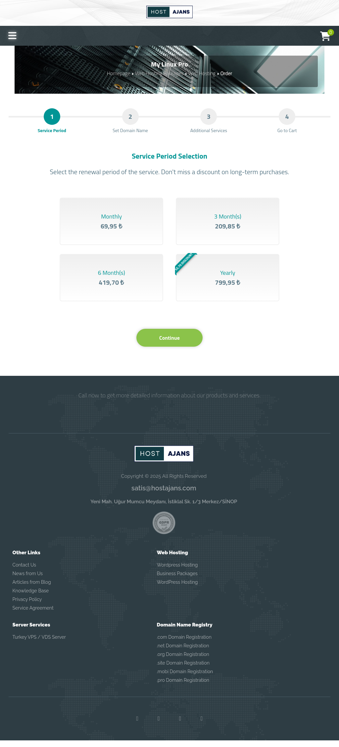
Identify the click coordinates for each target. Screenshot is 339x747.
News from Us (28, 579)
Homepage (119, 73)
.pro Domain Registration (183, 686)
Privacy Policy (27, 605)
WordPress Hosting (177, 588)
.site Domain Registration (183, 669)
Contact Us (24, 571)
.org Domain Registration (183, 660)
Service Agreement (33, 614)
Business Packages (177, 579)
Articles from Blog (32, 588)
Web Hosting (201, 73)
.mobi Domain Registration (185, 677)
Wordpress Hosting (177, 571)
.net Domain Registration (183, 652)
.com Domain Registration (184, 643)
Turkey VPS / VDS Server (39, 643)
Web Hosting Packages (159, 73)
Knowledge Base (31, 597)
